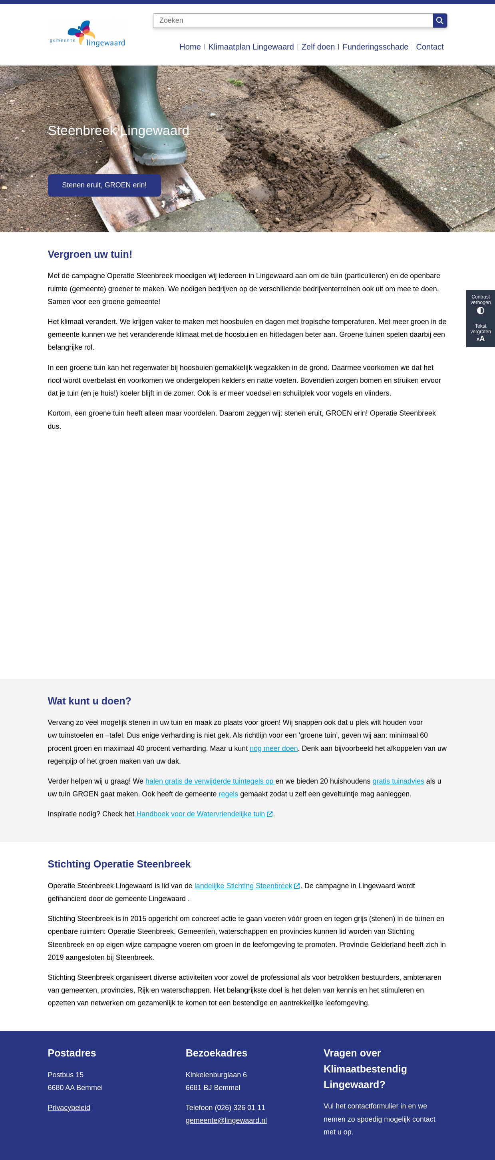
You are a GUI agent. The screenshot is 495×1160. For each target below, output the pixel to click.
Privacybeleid (69, 1108)
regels (229, 794)
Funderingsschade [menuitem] (375, 46)
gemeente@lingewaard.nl (226, 1120)
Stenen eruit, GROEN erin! (104, 185)
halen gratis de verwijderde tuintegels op (210, 781)
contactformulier (373, 1106)
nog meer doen (274, 748)
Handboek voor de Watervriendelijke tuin (204, 814)
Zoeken (439, 20)
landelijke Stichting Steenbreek (247, 886)
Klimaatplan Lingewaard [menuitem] (251, 46)
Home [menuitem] (190, 46)
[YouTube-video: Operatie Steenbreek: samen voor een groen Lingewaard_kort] (247, 552)
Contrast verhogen (480, 304)
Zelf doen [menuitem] (318, 46)
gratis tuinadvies (398, 781)
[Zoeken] (293, 21)
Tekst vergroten (480, 333)
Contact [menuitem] (429, 46)
